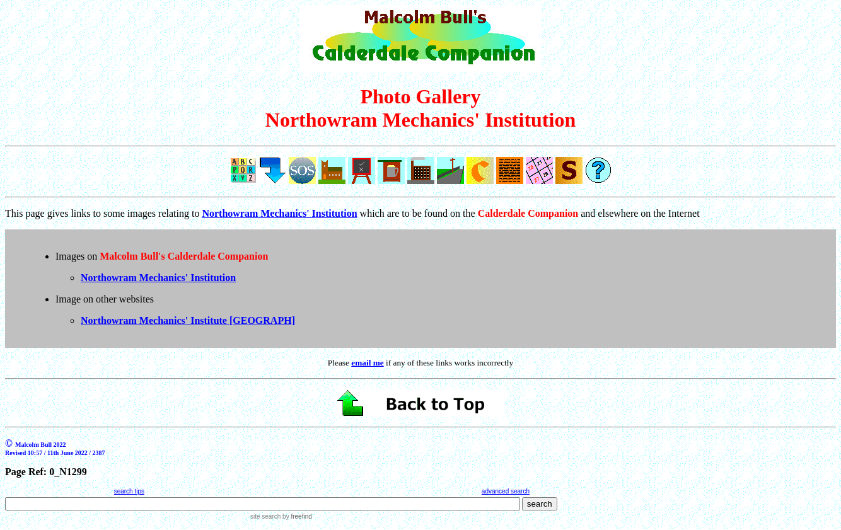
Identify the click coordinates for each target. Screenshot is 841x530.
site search (265, 516)
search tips (129, 491)
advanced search (506, 491)
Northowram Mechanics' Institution (158, 277)
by (296, 516)
